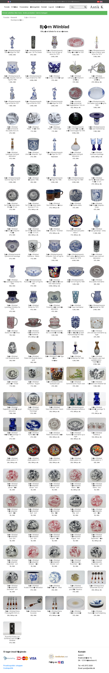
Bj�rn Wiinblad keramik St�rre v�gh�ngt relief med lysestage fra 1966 (75, 333)
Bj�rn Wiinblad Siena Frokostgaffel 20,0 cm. (12, 612)
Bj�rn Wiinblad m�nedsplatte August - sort (75, 536)
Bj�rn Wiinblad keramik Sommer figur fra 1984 (76, 179)
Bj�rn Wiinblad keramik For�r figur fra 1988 (54, 179)
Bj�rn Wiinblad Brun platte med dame (96, 281)
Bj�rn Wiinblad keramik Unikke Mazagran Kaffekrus (75, 408)
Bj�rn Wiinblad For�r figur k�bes (54, 357)
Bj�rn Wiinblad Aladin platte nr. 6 (75, 459)
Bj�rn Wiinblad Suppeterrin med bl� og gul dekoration (12, 409)
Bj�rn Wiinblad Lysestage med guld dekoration (12, 154)
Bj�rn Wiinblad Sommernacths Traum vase (75, 383)
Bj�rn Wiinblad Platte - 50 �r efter (33, 128)
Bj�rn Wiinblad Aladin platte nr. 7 (97, 459)
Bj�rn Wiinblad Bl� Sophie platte (76, 204)
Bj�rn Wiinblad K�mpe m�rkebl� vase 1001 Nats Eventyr (54, 282)
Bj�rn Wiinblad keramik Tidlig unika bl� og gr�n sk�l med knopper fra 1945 (75, 129)
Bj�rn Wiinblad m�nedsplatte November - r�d (75, 562)
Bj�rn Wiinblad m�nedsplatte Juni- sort (12, 536)
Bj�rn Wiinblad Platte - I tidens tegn (54, 128)
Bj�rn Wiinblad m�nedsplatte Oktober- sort (54, 562)
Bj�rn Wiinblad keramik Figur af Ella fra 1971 (12, 102)
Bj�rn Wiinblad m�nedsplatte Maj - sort (75, 511)
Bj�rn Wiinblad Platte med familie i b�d (54, 434)
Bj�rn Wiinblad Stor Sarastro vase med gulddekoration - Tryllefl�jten (97, 359)
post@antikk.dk (89, 668)
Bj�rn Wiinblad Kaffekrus (97, 434)
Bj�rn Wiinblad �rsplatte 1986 (33, 179)
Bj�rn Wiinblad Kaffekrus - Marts (33, 255)
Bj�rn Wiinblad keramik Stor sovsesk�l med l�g (54, 332)
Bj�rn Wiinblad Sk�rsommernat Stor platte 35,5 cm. (12, 129)
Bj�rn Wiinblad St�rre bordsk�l (76, 612)
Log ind (51, 7)
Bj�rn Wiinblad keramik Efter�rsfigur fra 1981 (12, 51)
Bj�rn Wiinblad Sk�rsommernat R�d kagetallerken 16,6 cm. (75, 103)
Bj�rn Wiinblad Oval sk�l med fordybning (97, 612)
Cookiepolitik (8, 668)
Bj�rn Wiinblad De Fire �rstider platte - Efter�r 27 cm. (12, 205)
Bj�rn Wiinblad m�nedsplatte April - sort (33, 511)
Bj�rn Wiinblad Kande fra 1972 (33, 306)
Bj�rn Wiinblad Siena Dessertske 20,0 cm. (97, 586)
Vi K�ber (14, 7)
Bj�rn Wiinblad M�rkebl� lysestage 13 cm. (12, 434)
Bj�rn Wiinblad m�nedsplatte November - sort (96, 562)
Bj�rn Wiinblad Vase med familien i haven (54, 408)
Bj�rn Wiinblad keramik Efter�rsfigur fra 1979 (54, 102)
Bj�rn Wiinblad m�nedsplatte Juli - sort (33, 536)
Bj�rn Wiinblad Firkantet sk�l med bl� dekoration (54, 307)
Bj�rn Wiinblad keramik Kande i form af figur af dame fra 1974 (54, 52)
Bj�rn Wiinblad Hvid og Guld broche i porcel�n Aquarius (75, 587)
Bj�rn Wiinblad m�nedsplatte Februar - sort (54, 485)
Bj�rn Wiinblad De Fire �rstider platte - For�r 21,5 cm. (33, 231)
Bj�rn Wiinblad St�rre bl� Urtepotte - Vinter (96, 205)
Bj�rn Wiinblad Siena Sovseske (33, 612)
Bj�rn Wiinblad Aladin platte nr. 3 (33, 459)
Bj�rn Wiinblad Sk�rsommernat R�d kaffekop (33, 333)
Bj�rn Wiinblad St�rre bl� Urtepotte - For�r (12, 231)
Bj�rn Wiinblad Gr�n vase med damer (75, 306)
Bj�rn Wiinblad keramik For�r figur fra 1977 (54, 153)
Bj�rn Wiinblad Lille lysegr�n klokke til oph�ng (97, 78)
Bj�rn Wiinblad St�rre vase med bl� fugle (54, 77)
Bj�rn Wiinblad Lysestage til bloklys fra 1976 (12, 307)
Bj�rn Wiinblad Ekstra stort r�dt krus (12, 332)
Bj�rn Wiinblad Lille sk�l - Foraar (12, 383)
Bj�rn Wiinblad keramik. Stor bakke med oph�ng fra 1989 (96, 103)
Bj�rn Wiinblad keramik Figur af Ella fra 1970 (33, 102)
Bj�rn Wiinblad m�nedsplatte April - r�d (12, 511)
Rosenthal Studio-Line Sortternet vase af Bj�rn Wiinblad (12, 638)
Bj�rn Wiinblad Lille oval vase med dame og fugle (96, 333)
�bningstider (35, 7)
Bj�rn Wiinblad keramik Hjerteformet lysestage (12, 255)
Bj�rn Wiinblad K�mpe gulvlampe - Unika (97, 230)
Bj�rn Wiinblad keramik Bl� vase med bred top (97, 128)
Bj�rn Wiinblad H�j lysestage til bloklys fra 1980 (12, 282)
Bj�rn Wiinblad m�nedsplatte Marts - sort (97, 485)
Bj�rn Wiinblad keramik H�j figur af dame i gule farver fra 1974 (97, 52)
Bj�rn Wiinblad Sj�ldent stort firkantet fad (97, 383)
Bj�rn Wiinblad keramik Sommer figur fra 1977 (12, 179)
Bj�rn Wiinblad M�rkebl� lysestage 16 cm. (96, 409)
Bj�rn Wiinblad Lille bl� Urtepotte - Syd (33, 153)
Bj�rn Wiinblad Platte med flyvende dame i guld (33, 358)
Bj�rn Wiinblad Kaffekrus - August (33, 383)
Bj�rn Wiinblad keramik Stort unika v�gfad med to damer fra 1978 (76, 256)
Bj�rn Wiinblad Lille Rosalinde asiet (12, 357)
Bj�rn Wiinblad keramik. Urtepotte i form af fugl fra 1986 (54, 256)
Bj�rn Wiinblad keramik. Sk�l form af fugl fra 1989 (76, 281)
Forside (7, 7)
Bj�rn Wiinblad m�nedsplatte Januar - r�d (12, 485)
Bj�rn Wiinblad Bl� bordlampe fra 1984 (75, 357)
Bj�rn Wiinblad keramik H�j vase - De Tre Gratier (33, 51)
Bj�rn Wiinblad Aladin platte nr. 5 (54, 459)
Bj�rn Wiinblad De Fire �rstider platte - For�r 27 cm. (97, 180)
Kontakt (44, 7)
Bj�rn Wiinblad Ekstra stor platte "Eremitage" (33, 409)
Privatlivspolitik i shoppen (13, 666)
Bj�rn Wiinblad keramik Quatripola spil (54, 383)
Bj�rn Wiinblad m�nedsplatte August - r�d (54, 536)
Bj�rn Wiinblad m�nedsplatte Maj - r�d (54, 511)
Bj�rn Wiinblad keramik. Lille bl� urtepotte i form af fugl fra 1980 (12, 78)
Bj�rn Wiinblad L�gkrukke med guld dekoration (75, 154)
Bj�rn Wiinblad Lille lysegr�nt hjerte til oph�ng (75, 78)
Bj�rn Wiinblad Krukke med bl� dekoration (33, 586)
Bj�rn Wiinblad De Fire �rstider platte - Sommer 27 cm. (33, 205)
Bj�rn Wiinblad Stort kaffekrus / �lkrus (55, 204)
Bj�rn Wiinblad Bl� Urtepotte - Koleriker (54, 230)
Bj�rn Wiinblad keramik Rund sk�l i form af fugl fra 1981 (33, 282)
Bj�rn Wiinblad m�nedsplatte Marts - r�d (75, 485)
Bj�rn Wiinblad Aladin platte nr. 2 (12, 459)
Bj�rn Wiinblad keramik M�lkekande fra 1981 (97, 306)
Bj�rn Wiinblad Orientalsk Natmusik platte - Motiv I (75, 231)
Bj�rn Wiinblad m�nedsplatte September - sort (12, 562)
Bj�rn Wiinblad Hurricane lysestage (96, 153)
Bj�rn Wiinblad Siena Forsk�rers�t (54, 612)
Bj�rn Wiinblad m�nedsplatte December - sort (12, 587)
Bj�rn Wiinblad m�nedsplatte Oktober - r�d (33, 562)
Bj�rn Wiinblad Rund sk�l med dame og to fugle (75, 434)
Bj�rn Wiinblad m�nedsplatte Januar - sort (33, 485)
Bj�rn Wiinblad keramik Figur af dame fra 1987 (33, 77)
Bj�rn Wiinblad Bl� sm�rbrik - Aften (54, 586)
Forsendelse (24, 7)
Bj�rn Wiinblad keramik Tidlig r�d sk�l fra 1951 (75, 51)
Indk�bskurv (60, 7)
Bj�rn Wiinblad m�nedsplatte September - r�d (97, 536)
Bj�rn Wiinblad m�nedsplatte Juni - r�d (97, 511)
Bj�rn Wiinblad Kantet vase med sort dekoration (97, 256)
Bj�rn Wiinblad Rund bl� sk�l (33, 434)
